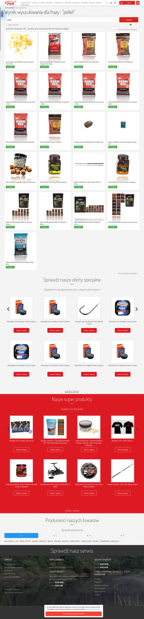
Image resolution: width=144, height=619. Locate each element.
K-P (89, 535)
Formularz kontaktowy (12, 589)
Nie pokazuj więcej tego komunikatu (73, 614)
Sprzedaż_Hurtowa (88, 3)
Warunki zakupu (99, 588)
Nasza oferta (25, 3)
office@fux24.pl (14, 577)
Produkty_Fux (59, 3)
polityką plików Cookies (93, 609)
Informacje (25, 5)
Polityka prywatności (101, 585)
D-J (55, 535)
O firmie (35, 3)
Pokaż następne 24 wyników (127, 30)
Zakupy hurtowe (99, 591)
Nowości (49, 3)
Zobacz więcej (21, 330)
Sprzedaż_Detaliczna (72, 3)
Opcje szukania (13, 25)
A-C (21, 535)
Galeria (98, 3)
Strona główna (10, 8)
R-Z (123, 535)
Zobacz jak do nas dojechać (13, 592)
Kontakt (42, 3)
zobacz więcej (72, 391)
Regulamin (98, 582)
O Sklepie (97, 579)
